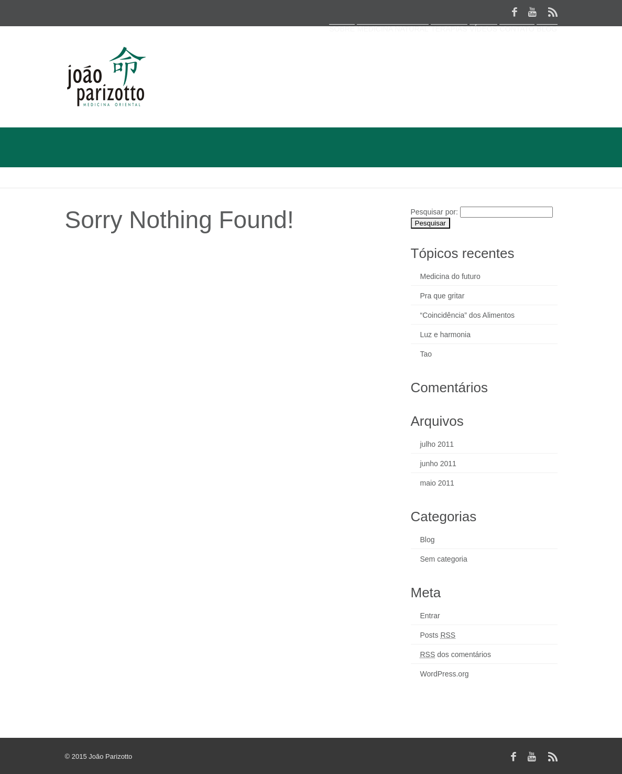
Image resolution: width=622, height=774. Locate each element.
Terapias (395, 55)
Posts (438, 635)
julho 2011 (437, 444)
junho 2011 (438, 463)
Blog (539, 55)
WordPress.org (444, 674)
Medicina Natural (323, 55)
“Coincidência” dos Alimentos (467, 315)
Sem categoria (443, 559)
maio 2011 (437, 483)
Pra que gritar (442, 296)
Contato (493, 55)
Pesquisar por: (434, 212)
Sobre (257, 55)
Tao (426, 354)
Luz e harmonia (445, 334)
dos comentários (455, 654)
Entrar (430, 615)
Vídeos (445, 55)
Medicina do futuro (450, 276)
